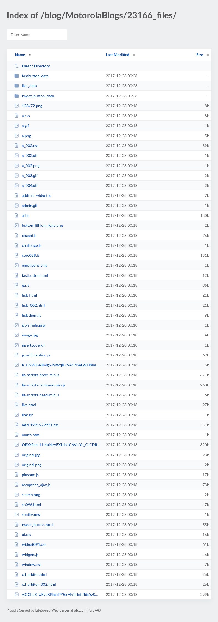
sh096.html (27, 504)
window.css (27, 564)
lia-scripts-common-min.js (39, 385)
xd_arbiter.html (30, 574)
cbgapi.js (25, 235)
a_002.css (26, 145)
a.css (22, 115)
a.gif (21, 125)
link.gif (23, 415)
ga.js (21, 285)
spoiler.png (27, 514)
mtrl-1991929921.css (36, 424)
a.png (22, 135)
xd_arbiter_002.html (35, 584)
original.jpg (27, 454)
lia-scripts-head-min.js (36, 394)
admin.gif (25, 205)
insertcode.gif (29, 345)
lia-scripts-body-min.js (36, 374)
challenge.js (27, 245)
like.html (25, 404)
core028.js (27, 255)
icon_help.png (29, 325)
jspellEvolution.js (32, 355)
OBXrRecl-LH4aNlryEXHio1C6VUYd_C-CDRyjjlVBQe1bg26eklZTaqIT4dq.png (57, 444)
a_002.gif (25, 155)
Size (199, 54)
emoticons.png (30, 265)
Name (20, 54)
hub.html (25, 295)
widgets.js (26, 554)
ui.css (22, 534)
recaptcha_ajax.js (32, 484)
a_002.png (27, 165)
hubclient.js (27, 315)
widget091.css (30, 544)
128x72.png (28, 105)
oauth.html (27, 434)
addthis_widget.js (32, 195)
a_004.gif (25, 185)
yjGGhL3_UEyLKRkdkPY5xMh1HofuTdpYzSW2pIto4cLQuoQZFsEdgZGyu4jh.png (57, 594)
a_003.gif (25, 175)
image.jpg (26, 335)
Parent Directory (32, 65)
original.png (27, 464)
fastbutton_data (31, 75)
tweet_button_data (34, 95)
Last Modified (117, 54)
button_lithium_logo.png (38, 225)
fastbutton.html (31, 275)
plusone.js (26, 474)
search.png (27, 494)
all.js (21, 215)
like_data (25, 85)
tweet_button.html (33, 524)
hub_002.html (29, 305)
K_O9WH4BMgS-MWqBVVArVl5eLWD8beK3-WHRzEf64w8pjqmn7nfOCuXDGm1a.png (57, 365)
